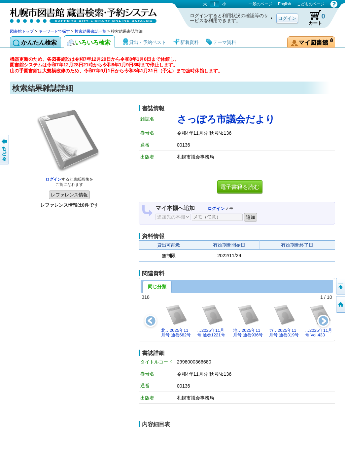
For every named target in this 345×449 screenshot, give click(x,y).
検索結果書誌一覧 (90, 31)
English (284, 4)
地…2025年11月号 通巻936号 (248, 320)
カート (313, 18)
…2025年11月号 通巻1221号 (211, 320)
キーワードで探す (54, 31)
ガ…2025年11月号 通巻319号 (284, 320)
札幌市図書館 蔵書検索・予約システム (79, 14)
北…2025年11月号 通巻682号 (176, 320)
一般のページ (260, 4)
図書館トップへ (340, 304)
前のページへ (5, 149)
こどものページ (311, 4)
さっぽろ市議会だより (226, 119)
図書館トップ (22, 31)
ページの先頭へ (340, 286)
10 (329, 297)
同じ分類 (157, 286)
